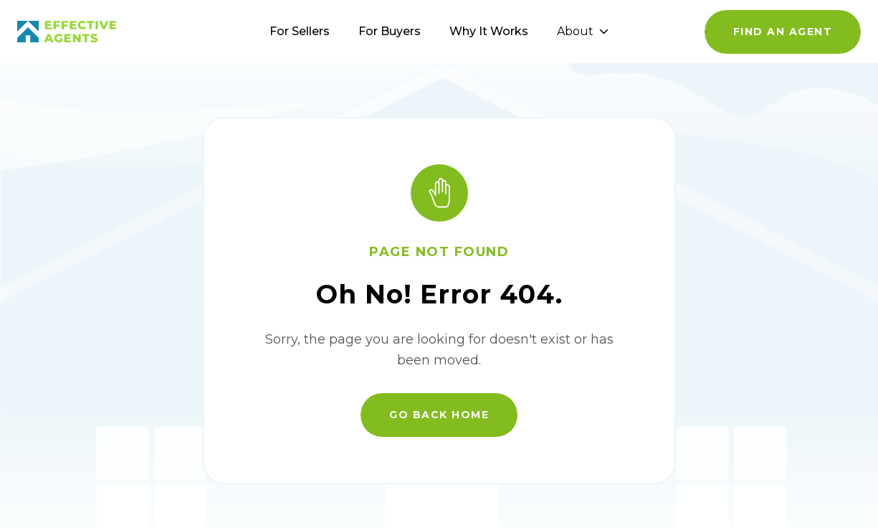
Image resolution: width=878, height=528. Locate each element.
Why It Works (488, 31)
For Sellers (299, 31)
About (583, 31)
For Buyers (389, 31)
